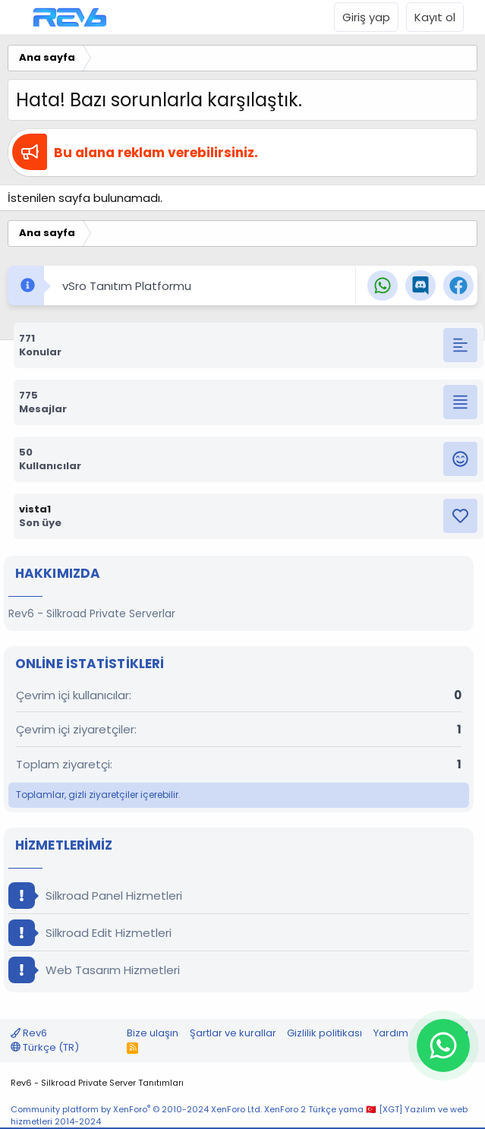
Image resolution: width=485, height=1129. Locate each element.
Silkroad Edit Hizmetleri (90, 932)
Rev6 (29, 1033)
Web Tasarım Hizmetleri (94, 970)
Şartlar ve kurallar (233, 1033)
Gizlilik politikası (324, 1033)
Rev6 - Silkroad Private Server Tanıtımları (97, 1083)
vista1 (35, 509)
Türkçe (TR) (45, 1047)
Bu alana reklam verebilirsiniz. (156, 152)
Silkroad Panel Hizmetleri (95, 895)
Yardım (390, 1033)
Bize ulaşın (152, 1033)
